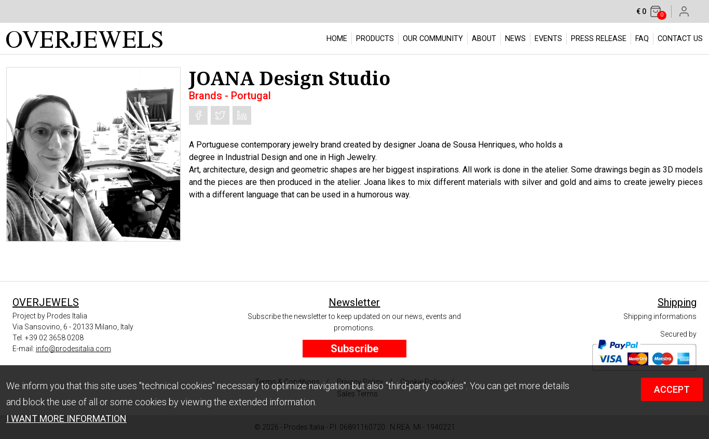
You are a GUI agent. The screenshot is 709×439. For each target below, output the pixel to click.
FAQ (642, 38)
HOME (336, 38)
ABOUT (484, 38)
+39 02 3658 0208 (54, 338)
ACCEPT (672, 389)
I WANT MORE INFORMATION (66, 418)
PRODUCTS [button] (375, 38)
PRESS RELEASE (598, 38)
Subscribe (354, 348)
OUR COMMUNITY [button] (433, 38)
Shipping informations (660, 316)
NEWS (515, 38)
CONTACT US (680, 38)
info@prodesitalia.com (73, 348)
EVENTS (548, 38)
